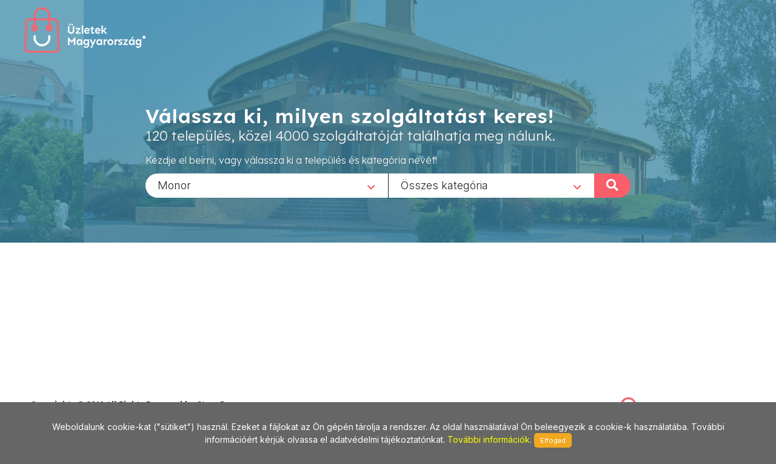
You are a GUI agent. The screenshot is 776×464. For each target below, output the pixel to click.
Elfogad (553, 440)
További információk (488, 439)
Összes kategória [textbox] (444, 184)
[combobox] (267, 185)
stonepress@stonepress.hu (79, 390)
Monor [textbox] (174, 184)
